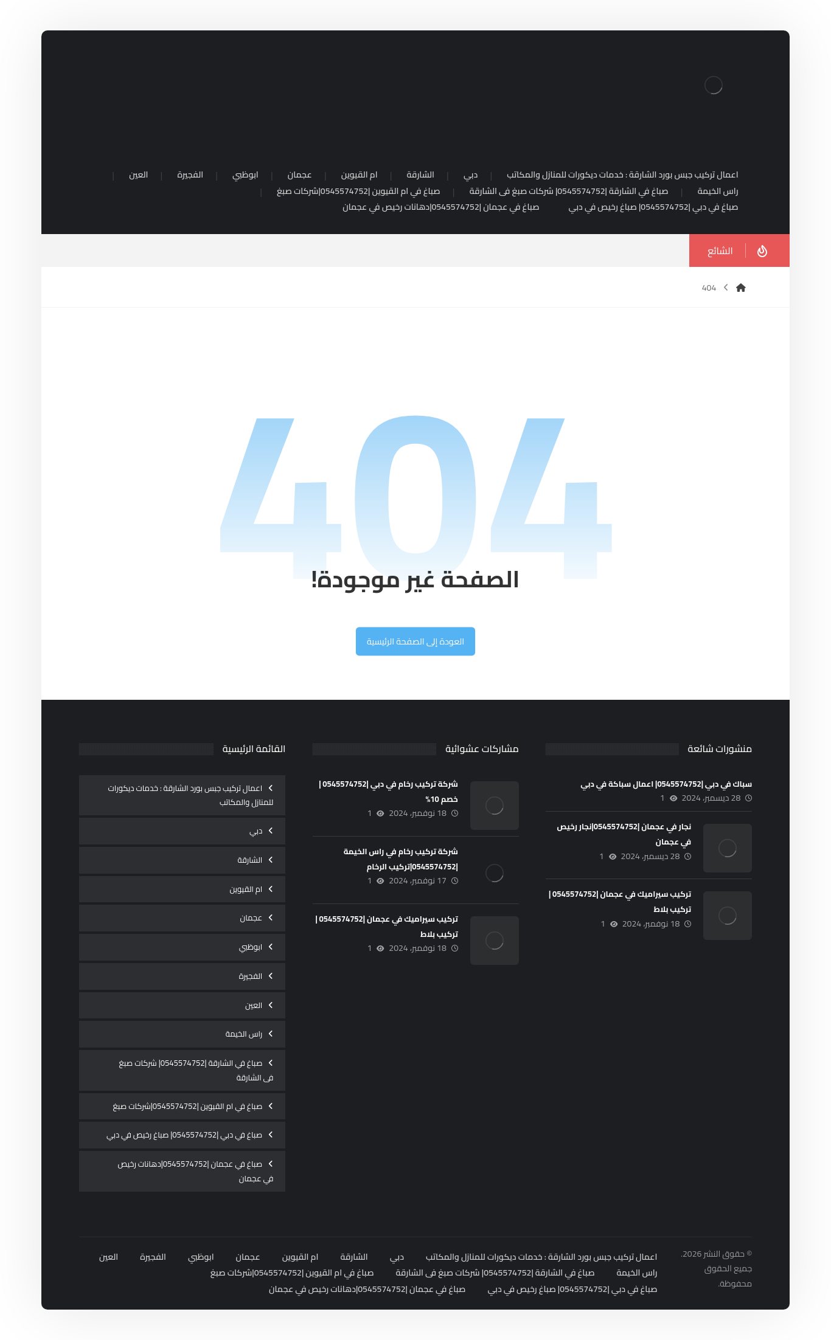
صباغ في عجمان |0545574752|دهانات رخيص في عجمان (195, 1171)
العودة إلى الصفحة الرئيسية (415, 642)
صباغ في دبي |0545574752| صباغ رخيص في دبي (184, 1134)
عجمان (251, 917)
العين (253, 1005)
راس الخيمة (244, 1033)
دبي (255, 830)
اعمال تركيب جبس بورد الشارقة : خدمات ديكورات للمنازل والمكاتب (191, 795)
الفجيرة (251, 976)
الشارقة (249, 859)
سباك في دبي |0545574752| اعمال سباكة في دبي (666, 783)
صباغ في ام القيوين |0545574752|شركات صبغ (188, 1106)
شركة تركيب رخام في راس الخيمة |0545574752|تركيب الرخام (401, 859)
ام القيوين (246, 889)
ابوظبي (251, 946)
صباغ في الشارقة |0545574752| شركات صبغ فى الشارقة (196, 1070)
